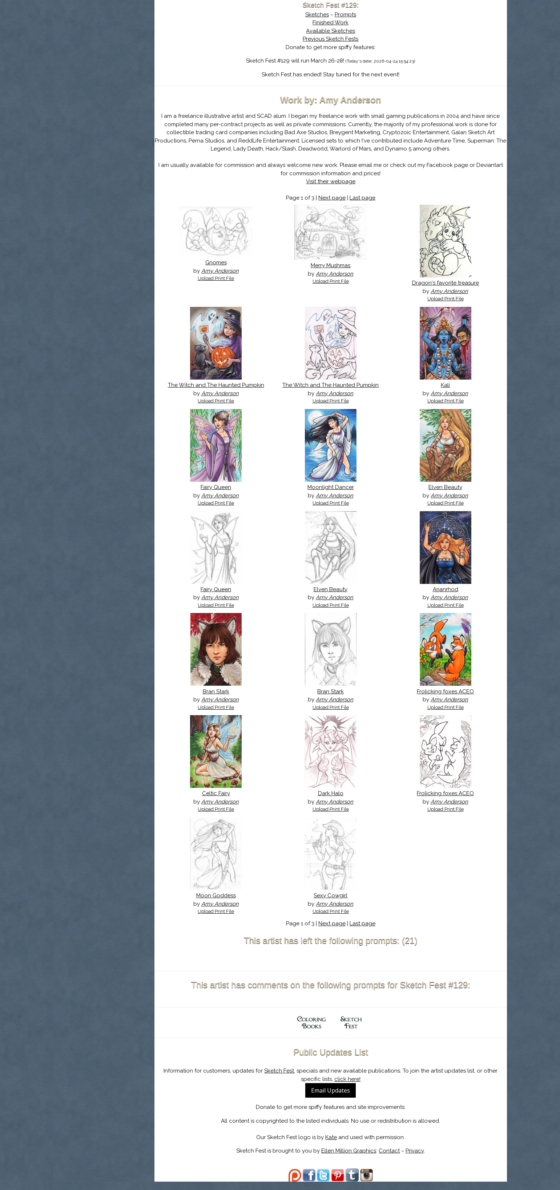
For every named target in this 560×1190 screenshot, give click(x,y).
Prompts (349, 14)
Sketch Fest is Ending (107, 41)
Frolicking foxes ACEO (446, 699)
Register (122, 85)
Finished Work (334, 22)
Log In (90, 85)
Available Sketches (334, 31)
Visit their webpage (334, 181)
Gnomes (222, 262)
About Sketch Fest (107, 52)
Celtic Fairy (222, 801)
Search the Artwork (107, 74)
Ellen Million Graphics (352, 1159)
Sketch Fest (283, 1079)
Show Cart (96, 95)
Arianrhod (446, 597)
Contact (393, 1159)
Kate (335, 1145)
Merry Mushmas (334, 265)
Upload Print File (222, 278)
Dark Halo (334, 801)
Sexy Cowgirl (334, 904)
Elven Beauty (447, 495)
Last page (366, 198)
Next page (335, 198)
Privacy (419, 1159)
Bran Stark (222, 699)
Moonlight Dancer (334, 495)
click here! (351, 1087)
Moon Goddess (222, 904)
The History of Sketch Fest (107, 63)
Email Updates (334, 1099)
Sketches (321, 14)
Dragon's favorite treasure (446, 283)
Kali (446, 385)
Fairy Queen (222, 495)
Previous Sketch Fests (334, 39)
